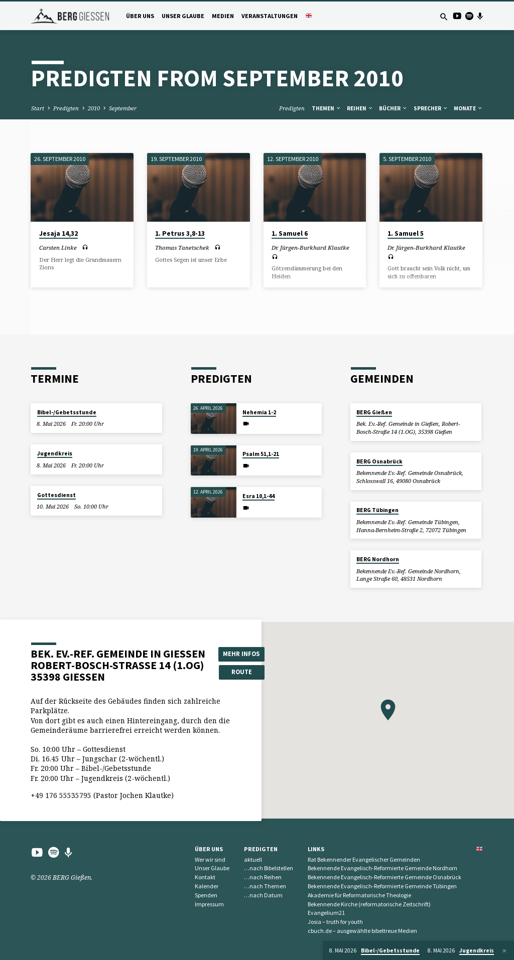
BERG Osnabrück (379, 461)
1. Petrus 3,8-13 (180, 233)
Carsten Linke (58, 247)
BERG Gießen (374, 412)
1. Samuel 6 (290, 233)
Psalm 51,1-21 (260, 453)
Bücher (393, 108)
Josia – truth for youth (335, 921)
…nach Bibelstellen (268, 868)
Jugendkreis (54, 453)
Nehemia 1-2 (259, 412)
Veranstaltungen (269, 16)
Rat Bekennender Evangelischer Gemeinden (364, 859)
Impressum (209, 904)
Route (241, 672)
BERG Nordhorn (377, 559)
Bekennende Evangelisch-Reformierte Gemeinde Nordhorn (382, 868)
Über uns (140, 16)
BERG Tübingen (377, 510)
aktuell (253, 859)
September (123, 108)
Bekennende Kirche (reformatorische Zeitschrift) (369, 904)
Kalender (206, 886)
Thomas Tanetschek (182, 247)
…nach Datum (263, 895)
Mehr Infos (241, 654)
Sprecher (431, 108)
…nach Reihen (263, 877)
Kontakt (205, 877)
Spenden (206, 895)
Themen (326, 108)
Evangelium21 (326, 912)
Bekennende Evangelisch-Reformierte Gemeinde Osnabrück (384, 877)
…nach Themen (265, 886)
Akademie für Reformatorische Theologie (359, 895)
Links (316, 849)
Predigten (66, 108)
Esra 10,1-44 (258, 496)
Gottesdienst (56, 495)
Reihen (360, 108)
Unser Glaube (183, 16)
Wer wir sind (210, 859)
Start (37, 108)
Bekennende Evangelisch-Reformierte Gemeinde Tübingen (382, 886)
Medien (223, 16)
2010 (94, 108)
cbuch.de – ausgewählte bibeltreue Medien (362, 930)
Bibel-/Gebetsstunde (66, 412)
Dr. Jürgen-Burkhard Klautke (310, 247)
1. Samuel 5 (406, 233)
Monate (468, 108)
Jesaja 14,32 (58, 233)
